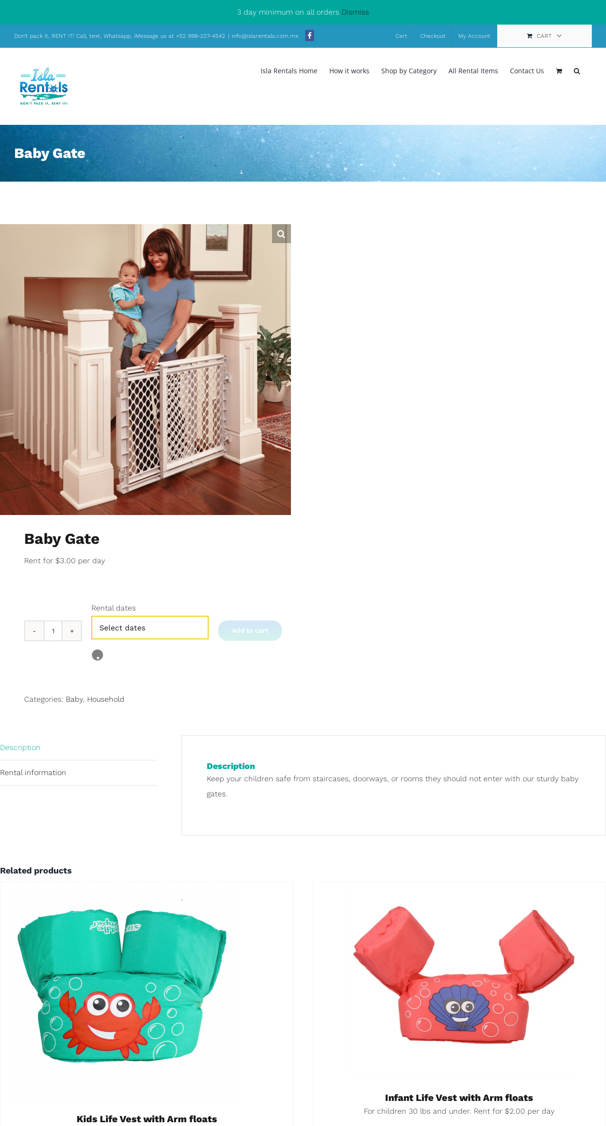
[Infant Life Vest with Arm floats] (459, 889)
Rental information (33, 772)
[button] (577, 70)
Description (20, 747)
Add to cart (250, 630)
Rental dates (113, 607)
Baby (74, 699)
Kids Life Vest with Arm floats (147, 1119)
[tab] (79, 747)
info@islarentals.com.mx (266, 36)
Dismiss (355, 12)
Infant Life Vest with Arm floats (459, 1097)
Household (105, 699)
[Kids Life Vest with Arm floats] (118, 889)
